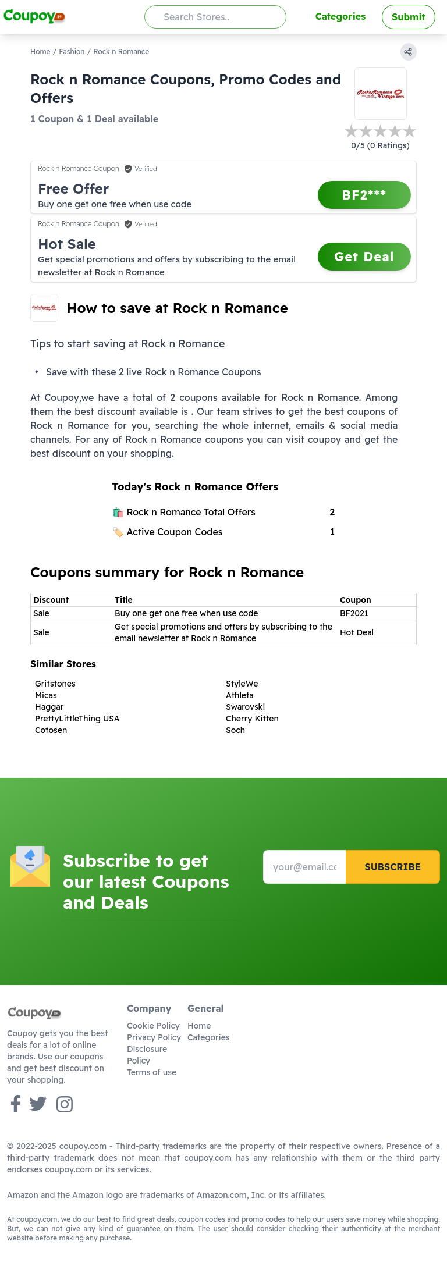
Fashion (71, 51)
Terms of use (151, 1072)
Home (40, 51)
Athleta (240, 695)
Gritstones (55, 683)
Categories (340, 16)
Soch (235, 730)
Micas (46, 695)
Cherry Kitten (252, 718)
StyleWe (242, 683)
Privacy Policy (154, 1037)
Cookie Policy (153, 1025)
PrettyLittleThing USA (77, 718)
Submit (408, 17)
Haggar (49, 707)
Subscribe (392, 867)
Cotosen (51, 730)
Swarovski (245, 707)
